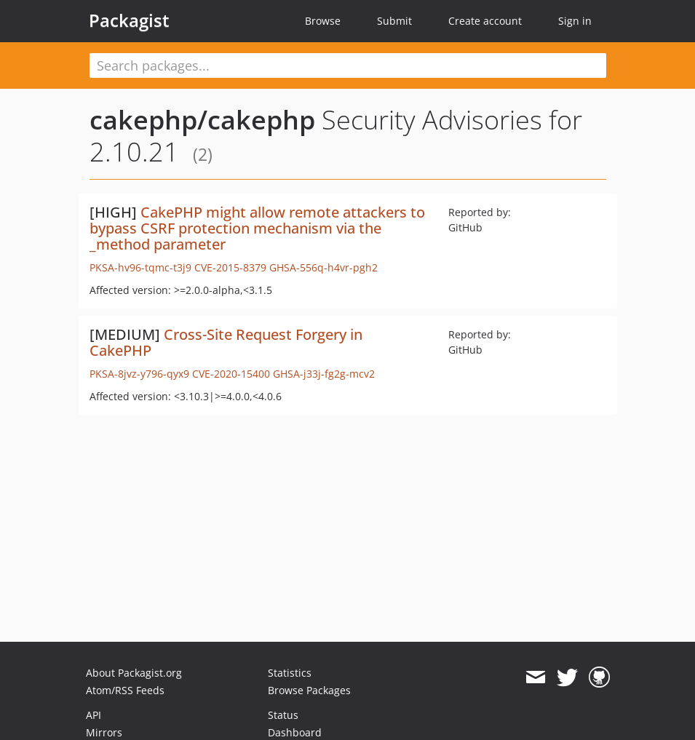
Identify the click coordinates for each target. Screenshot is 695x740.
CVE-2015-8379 (230, 267)
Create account (485, 21)
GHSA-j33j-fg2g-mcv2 (324, 374)
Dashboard (295, 732)
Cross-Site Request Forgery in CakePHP (226, 342)
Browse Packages (309, 690)
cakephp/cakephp (202, 120)
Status (283, 715)
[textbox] (348, 65)
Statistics (289, 673)
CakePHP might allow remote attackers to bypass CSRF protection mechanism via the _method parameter (257, 228)
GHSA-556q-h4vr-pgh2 (323, 267)
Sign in (575, 21)
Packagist (129, 20)
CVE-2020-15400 (231, 374)
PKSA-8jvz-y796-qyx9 (139, 374)
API (93, 715)
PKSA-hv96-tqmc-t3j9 (140, 267)
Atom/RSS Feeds (125, 690)
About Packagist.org (134, 673)
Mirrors (104, 732)
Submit (394, 21)
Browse (323, 21)
